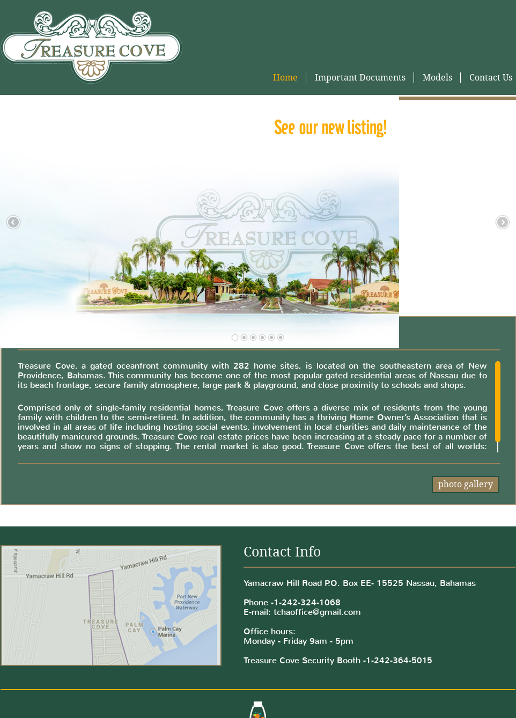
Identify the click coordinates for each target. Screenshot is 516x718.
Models (437, 77)
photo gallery (465, 484)
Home (285, 77)
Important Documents (360, 77)
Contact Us (490, 77)
